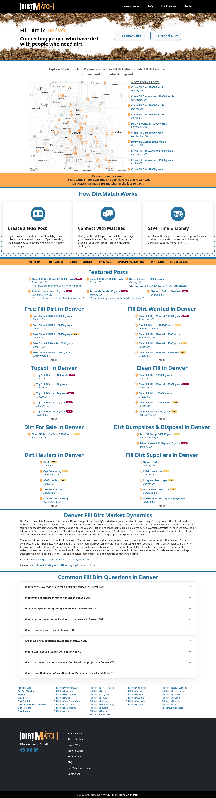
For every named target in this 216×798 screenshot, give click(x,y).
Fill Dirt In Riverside (63, 691)
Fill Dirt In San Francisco (102, 687)
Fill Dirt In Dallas (62, 697)
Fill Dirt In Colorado (135, 704)
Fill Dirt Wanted (55, 261)
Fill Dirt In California (136, 687)
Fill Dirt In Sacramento (65, 707)
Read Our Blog (76, 733)
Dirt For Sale (104, 261)
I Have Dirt (129, 35)
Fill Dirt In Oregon (171, 697)
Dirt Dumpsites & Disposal (131, 261)
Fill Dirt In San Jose (99, 694)
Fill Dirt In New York (172, 701)
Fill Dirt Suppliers (179, 261)
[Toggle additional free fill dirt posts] (54, 360)
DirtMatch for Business (81, 768)
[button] (108, 587)
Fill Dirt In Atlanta (62, 711)
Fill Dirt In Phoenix (99, 707)
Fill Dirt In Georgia (135, 697)
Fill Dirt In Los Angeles (65, 694)
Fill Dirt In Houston (99, 711)
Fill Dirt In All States (172, 707)
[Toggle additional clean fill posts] (162, 419)
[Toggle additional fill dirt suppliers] (162, 506)
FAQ (150, 6)
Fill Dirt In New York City (102, 704)
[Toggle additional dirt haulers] (54, 506)
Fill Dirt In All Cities (100, 714)
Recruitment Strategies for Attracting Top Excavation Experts (64, 565)
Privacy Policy (109, 794)
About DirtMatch (77, 739)
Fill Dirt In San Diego (64, 704)
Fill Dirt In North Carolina (174, 687)
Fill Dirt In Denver (99, 691)
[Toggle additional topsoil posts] (54, 419)
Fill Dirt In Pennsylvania (174, 691)
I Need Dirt (165, 35)
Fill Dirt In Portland (99, 701)
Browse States (76, 750)
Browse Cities (75, 756)
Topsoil (73, 261)
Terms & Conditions (129, 794)
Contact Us (74, 774)
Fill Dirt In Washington (137, 701)
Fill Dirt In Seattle (98, 697)
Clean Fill (87, 261)
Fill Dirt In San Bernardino (67, 701)
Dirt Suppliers (25, 711)
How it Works (131, 6)
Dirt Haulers (157, 261)
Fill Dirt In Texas (134, 691)
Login (188, 6)
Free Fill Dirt (34, 261)
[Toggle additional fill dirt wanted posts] (162, 360)
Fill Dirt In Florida (134, 694)
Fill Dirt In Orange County (66, 687)
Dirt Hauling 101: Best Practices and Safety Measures (60, 559)
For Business (168, 6)
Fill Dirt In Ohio (169, 704)
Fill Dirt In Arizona (171, 694)
